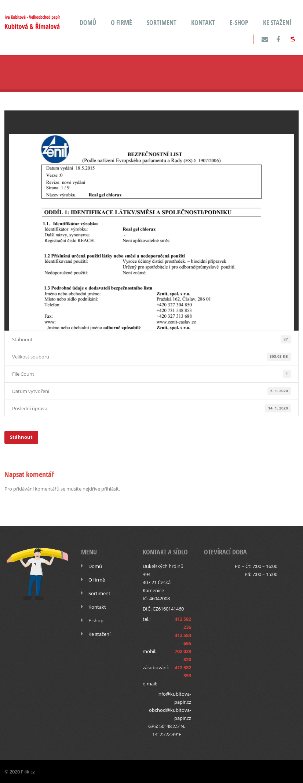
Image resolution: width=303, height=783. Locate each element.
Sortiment (161, 22)
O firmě (121, 22)
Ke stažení (277, 22)
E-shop (239, 22)
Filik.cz (28, 771)
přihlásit (110, 488)
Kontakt (203, 22)
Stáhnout (21, 437)
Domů (88, 22)
